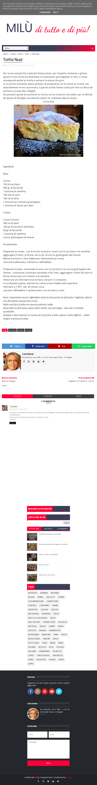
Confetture (52, 601)
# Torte (28, 330)
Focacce (62, 622)
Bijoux (31, 597)
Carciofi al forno (47, 575)
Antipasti (32, 593)
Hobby (52, 626)
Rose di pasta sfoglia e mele (53, 544)
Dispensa (46, 614)
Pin (61, 346)
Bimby (40, 597)
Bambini (44, 593)
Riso (51, 647)
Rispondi (12, 423)
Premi (52, 643)
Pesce (56, 639)
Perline (46, 639)
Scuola (60, 647)
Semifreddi (44, 651)
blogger (17, 396)
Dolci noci (44, 565)
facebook (48, 396)
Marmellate (54, 630)
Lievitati (32, 630)
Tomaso (13, 406)
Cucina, (22, 65)
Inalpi (61, 626)
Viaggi (52, 659)
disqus (78, 396)
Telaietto (57, 651)
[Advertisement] (48, 485)
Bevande (55, 593)
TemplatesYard (46, 777)
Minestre (46, 634)
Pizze (44, 643)
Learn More (45, 12)
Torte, (32, 65)
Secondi (32, 651)
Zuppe (30, 664)
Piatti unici (33, 643)
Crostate (33, 609)
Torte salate (43, 655)
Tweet (15, 346)
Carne (61, 597)
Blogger (69, 777)
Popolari (34, 528)
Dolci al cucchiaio (37, 618)
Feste (53, 618)
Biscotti (50, 597)
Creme (55, 605)
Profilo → (44, 714)
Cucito (54, 609)
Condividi (38, 346)
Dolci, (28, 65)
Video (61, 659)
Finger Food (49, 622)
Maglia (42, 630)
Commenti (62, 528)
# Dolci (20, 330)
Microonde (33, 634)
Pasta (64, 634)
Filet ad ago (34, 622)
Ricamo (31, 647)
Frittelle (32, 626)
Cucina (44, 609)
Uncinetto (58, 655)
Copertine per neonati (50, 534)
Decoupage (33, 614)
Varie (30, 659)
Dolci (56, 614)
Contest (32, 605)
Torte (31, 655)
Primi (60, 643)
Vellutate (41, 659)
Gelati (43, 626)
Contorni (44, 605)
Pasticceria (34, 639)
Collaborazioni (36, 601)
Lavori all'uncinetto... (49, 554)
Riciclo (42, 647)
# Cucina (12, 330)
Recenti (48, 528)
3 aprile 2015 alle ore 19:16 (19, 409)
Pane (56, 634)
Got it (55, 12)
